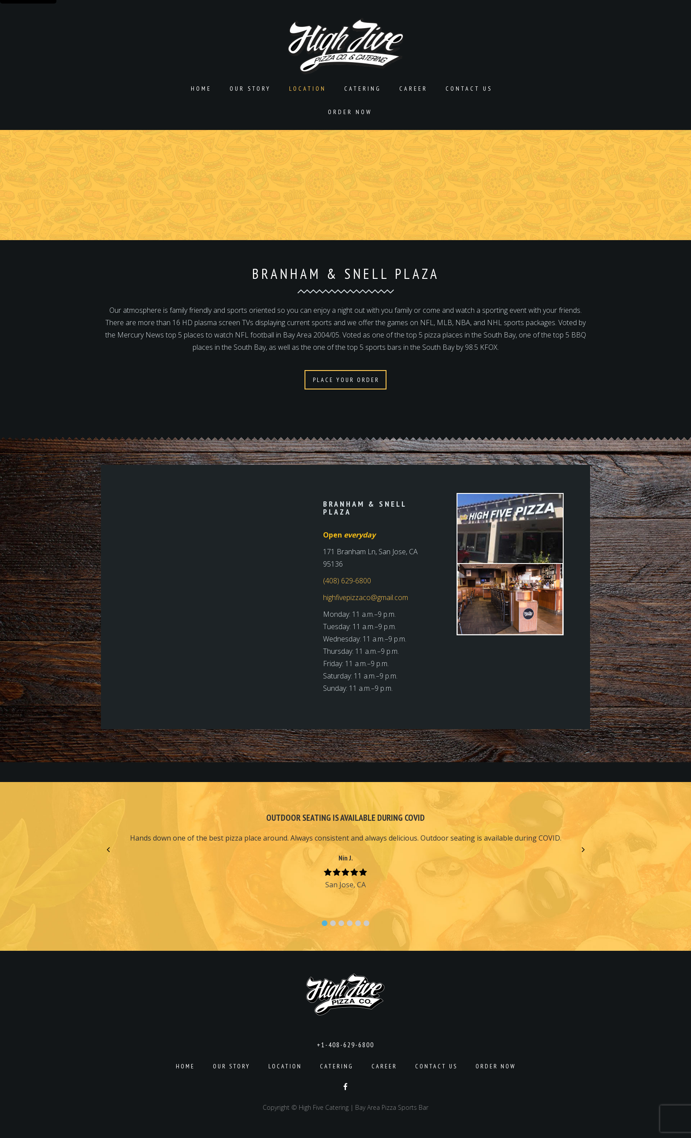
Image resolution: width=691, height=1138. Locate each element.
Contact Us (469, 89)
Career (413, 89)
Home (201, 89)
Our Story (250, 89)
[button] (324, 923)
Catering (362, 89)
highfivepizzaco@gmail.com (365, 597)
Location (307, 89)
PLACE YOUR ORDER (346, 380)
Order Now (350, 112)
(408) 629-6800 (347, 581)
